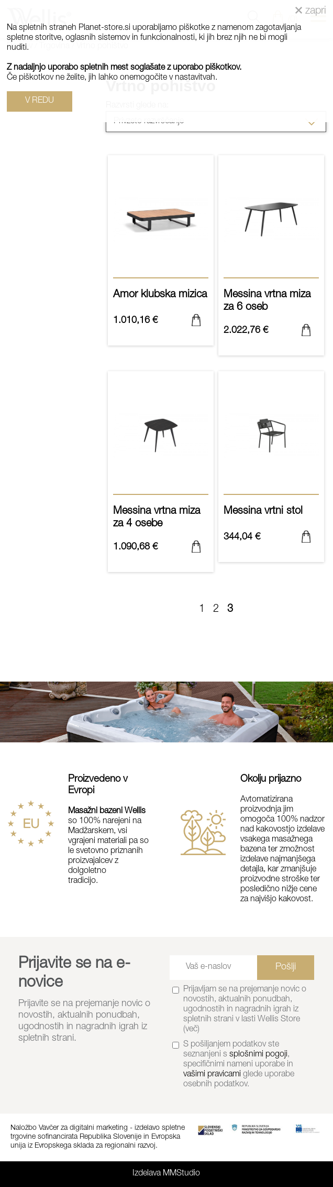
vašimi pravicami (212, 1075)
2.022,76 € (246, 331)
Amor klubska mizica (160, 299)
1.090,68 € (135, 547)
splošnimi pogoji (258, 1055)
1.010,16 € (135, 321)
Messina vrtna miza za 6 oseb (271, 305)
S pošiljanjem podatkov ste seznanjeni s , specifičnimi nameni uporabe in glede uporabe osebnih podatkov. (238, 1065)
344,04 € (242, 537)
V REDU (39, 101)
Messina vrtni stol (271, 515)
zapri (310, 11)
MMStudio (181, 1174)
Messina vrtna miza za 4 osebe (160, 522)
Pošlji (285, 967)
